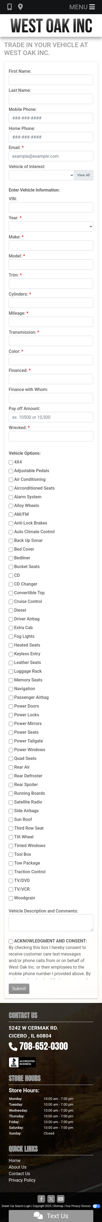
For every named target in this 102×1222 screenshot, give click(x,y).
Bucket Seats (27, 566)
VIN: (13, 198)
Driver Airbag (26, 618)
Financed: (18, 370)
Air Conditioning (29, 479)
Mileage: (17, 313)
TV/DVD (22, 880)
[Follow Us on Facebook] (41, 1199)
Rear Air (22, 767)
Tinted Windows (29, 845)
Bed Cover (24, 549)
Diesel (20, 610)
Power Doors (26, 706)
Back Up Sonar (28, 540)
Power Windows (29, 749)
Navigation (24, 688)
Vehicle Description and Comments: (43, 911)
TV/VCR (22, 889)
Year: (13, 217)
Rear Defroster (28, 775)
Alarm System (27, 496)
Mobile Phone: (23, 109)
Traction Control (29, 871)
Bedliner (22, 557)
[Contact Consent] (11, 941)
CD (17, 575)
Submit (19, 988)
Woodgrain (24, 897)
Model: (15, 256)
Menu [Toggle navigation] (82, 7)
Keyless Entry (27, 653)
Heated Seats (27, 645)
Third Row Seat (29, 828)
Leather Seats (27, 662)
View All (84, 175)
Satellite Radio (28, 802)
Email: (15, 147)
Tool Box (22, 854)
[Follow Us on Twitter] (51, 1199)
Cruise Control (28, 601)
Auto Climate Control (34, 531)
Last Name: (20, 90)
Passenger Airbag (31, 697)
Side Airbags (26, 810)
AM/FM (21, 514)
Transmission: (22, 332)
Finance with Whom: (28, 389)
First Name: (20, 71)
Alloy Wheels (26, 505)
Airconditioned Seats (34, 488)
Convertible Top (29, 592)
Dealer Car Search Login (16, 1206)
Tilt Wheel (23, 836)
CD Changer (25, 584)
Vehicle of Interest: (27, 166)
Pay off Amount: (24, 408)
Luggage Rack (28, 671)
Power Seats (26, 732)
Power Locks (26, 714)
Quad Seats (25, 758)
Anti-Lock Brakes (30, 523)
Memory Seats (28, 680)
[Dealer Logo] (51, 25)
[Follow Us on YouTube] (60, 1199)
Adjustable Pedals (31, 470)
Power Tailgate (28, 741)
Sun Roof (23, 819)
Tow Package (27, 863)
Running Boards (29, 793)
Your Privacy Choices (82, 1206)
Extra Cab (23, 627)
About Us (17, 1167)
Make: (15, 236)
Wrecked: (18, 427)
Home (14, 1160)
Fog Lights (24, 636)
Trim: (14, 275)
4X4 (18, 462)
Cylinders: (18, 294)
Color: (14, 351)
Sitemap (58, 1206)
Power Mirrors (28, 723)
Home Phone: (22, 128)
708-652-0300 (44, 1046)
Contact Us (19, 1173)
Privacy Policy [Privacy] (22, 1180)
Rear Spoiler (26, 784)
